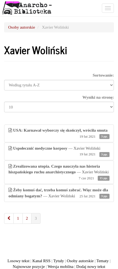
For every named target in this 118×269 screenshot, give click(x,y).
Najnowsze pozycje (29, 266)
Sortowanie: (103, 75)
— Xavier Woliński (59, 151)
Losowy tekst (18, 261)
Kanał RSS (41, 261)
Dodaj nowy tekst (90, 266)
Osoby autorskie (21, 27)
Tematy (102, 261)
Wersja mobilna (60, 266)
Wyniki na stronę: (98, 97)
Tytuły (58, 261)
